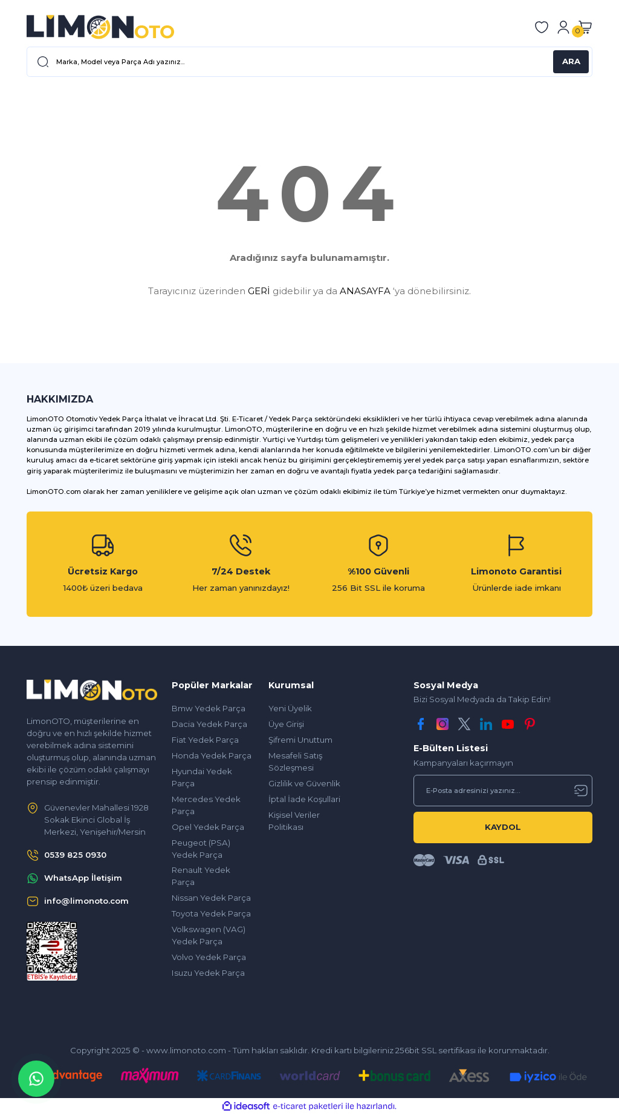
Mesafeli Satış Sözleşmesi (295, 761)
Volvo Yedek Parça (209, 957)
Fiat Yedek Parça (205, 740)
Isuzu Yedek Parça (208, 973)
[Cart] (585, 27)
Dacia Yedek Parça (209, 724)
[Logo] (100, 27)
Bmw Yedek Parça (208, 708)
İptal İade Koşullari (304, 799)
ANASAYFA (365, 291)
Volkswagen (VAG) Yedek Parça (208, 935)
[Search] (309, 62)
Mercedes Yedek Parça (206, 805)
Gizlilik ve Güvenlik (304, 783)
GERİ (259, 291)
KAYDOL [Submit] (503, 827)
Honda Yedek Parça (211, 755)
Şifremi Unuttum (300, 740)
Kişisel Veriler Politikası (294, 821)
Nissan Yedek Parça (211, 898)
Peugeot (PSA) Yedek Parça (201, 849)
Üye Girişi (286, 724)
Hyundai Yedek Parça (202, 777)
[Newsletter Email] (502, 790)
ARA (571, 61)
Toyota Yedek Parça (211, 913)
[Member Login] (563, 27)
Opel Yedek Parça (208, 827)
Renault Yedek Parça (201, 876)
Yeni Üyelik (290, 708)
